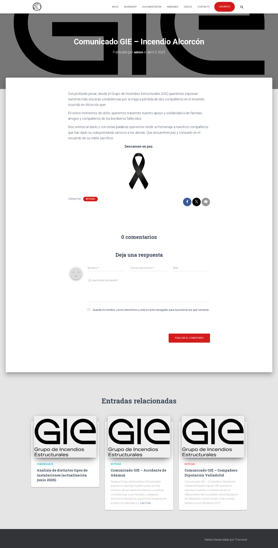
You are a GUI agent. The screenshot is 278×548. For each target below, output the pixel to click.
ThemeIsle (241, 539)
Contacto (203, 7)
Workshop (130, 7)
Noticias (90, 199)
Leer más (145, 503)
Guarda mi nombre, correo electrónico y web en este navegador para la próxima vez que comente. (151, 309)
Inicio (115, 7)
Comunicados (45, 464)
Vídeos (188, 7)
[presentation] (116, 322)
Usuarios (224, 6)
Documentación (151, 7)
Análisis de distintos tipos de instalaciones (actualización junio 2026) (62, 475)
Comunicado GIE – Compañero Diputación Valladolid (211, 472)
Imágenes (172, 7)
